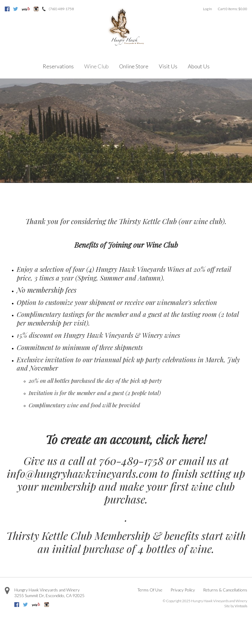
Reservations (58, 66)
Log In (207, 9)
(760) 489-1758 (61, 9)
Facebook (7, 9)
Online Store (133, 66)
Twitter (15, 9)
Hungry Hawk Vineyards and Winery (47, 589)
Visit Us (168, 66)
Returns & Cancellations (225, 589)
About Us (199, 66)
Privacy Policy (182, 589)
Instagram (36, 9)
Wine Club (96, 66)
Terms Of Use (149, 589)
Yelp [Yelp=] (25, 9)
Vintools (241, 606)
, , (49, 595)
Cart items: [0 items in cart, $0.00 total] (232, 9)
